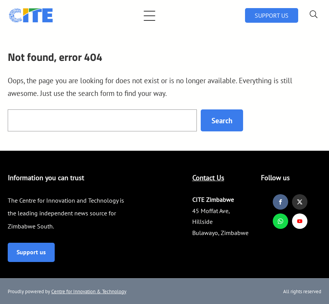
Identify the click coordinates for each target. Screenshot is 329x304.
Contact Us (208, 177)
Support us (31, 252)
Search (222, 120)
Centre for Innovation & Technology (88, 291)
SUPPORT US (272, 15)
